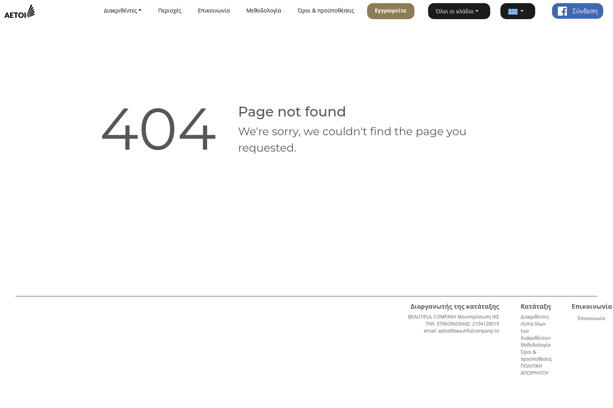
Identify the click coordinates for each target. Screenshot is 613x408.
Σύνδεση (577, 11)
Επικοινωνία (213, 10)
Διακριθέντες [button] (120, 10)
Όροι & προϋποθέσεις (326, 10)
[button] (517, 11)
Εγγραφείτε (390, 10)
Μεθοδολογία (263, 10)
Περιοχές (169, 10)
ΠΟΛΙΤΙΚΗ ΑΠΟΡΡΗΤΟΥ (535, 369)
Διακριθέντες (535, 316)
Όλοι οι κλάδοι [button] (455, 11)
